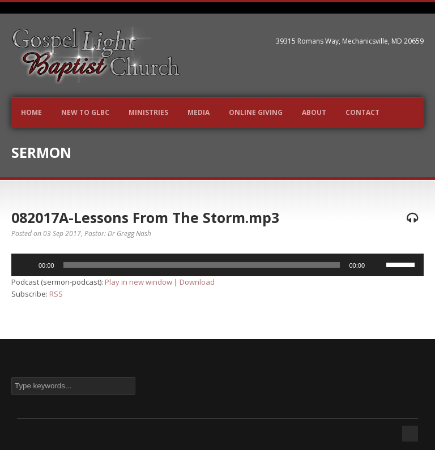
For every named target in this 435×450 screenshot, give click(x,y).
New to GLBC (85, 112)
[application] (217, 265)
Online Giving (256, 112)
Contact (362, 112)
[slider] (201, 265)
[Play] (26, 265)
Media (198, 112)
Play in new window (138, 282)
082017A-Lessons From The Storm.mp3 (145, 217)
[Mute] (377, 265)
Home (31, 112)
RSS (56, 294)
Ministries (148, 112)
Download (197, 282)
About (314, 112)
